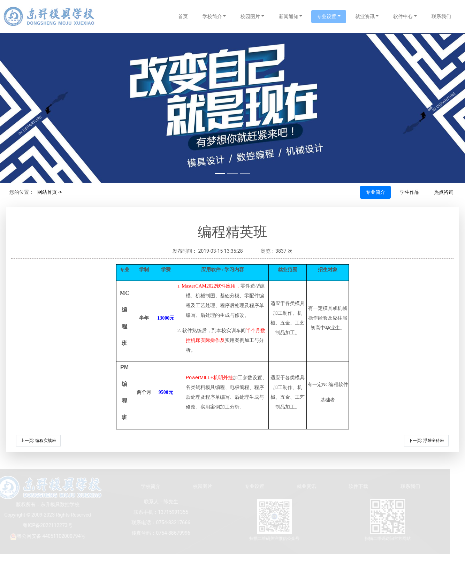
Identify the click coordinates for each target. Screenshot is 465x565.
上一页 (38, 440)
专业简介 (375, 192)
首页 (189, 16)
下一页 (426, 440)
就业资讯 (371, 16)
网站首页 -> (49, 192)
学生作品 (409, 192)
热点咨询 (443, 192)
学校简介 (218, 16)
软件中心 (409, 16)
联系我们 (447, 16)
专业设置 (333, 16)
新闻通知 (294, 16)
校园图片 (256, 16)
